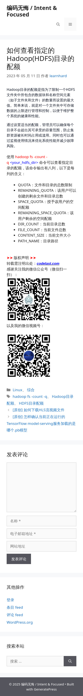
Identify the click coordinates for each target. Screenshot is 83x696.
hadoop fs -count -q (30, 396)
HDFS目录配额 (31, 403)
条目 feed (15, 607)
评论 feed (15, 614)
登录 (10, 599)
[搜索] (70, 661)
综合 (31, 389)
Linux (17, 389)
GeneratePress (45, 689)
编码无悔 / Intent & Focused (32, 11)
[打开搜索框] (58, 24)
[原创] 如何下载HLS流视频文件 (38, 409)
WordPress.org (20, 622)
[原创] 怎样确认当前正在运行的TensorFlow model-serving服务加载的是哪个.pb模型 (41, 423)
